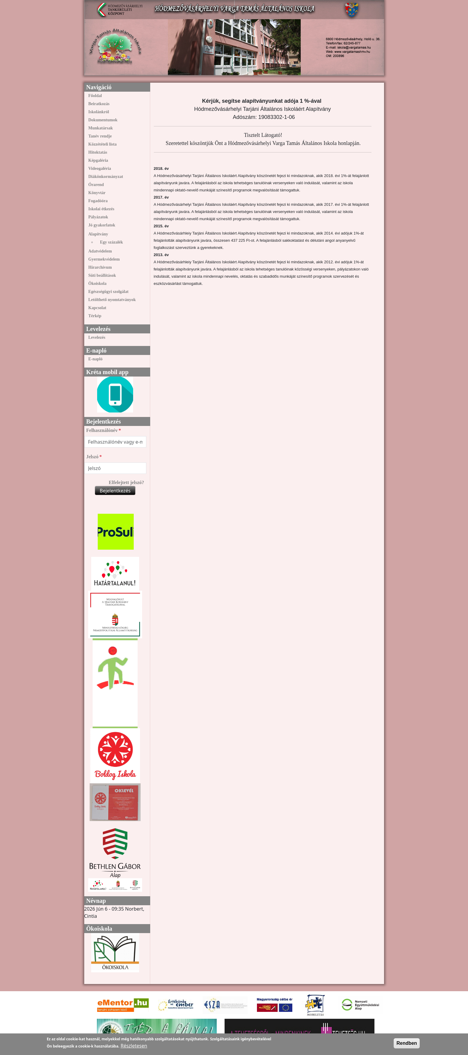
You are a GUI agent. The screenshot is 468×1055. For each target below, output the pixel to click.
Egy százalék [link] (111, 242)
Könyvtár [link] (97, 193)
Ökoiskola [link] (97, 283)
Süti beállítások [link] (102, 275)
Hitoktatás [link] (97, 152)
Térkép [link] (95, 316)
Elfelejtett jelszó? (126, 482)
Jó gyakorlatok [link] (101, 225)
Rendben (406, 1043)
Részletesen (134, 1045)
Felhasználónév (102, 430)
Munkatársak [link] (100, 128)
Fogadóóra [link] (98, 201)
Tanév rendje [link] (100, 136)
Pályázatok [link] (98, 217)
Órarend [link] (96, 184)
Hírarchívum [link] (100, 267)
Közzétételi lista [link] (102, 144)
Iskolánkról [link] (98, 112)
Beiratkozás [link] (99, 104)
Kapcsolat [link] (97, 308)
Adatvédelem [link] (100, 251)
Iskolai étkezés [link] (101, 209)
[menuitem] (115, 96)
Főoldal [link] (95, 95)
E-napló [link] (95, 359)
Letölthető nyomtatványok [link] (112, 299)
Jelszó (92, 456)
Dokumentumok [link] (103, 120)
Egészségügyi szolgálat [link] (108, 291)
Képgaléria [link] (98, 160)
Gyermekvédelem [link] (104, 259)
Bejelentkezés (115, 490)
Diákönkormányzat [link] (105, 176)
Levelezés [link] (97, 337)
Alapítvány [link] (98, 234)
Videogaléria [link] (99, 168)
